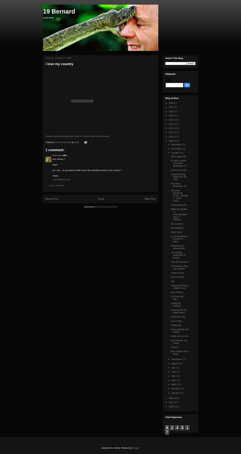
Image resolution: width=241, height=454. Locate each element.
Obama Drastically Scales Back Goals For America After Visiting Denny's (77, 136)
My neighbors (177, 228)
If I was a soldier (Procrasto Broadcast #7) (178, 163)
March (174, 384)
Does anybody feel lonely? (180, 330)
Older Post (150, 199)
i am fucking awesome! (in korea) (178, 255)
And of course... (178, 277)
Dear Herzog (177, 292)
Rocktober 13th (178, 316)
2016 (171, 111)
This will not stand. (179, 262)
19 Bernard (59, 11)
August (174, 363)
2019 (171, 103)
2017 (171, 107)
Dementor (57, 155)
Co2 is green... (178, 224)
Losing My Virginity (176, 304)
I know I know (177, 273)
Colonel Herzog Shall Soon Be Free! (179, 177)
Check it (175, 347)
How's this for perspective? (178, 247)
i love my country (179, 170)
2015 (171, 115)
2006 (171, 406)
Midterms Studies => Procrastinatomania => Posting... (179, 214)
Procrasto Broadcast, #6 (178, 184)
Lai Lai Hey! (176, 321)
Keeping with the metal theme (179, 311)
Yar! (173, 281)
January (175, 393)
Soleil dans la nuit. (179, 336)
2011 (171, 132)
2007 (171, 402)
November (176, 148)
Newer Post (51, 199)
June (173, 372)
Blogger (135, 448)
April (173, 380)
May (173, 376)
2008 (171, 398)
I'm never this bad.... (177, 297)
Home (101, 199)
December (176, 144)
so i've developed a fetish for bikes (179, 239)
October (175, 153)
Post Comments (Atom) (106, 207)
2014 (171, 120)
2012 (171, 128)
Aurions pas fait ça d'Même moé (179, 286)
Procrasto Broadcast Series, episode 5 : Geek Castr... (179, 195)
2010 (171, 136)
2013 (171, 124)
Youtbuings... (177, 325)
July (173, 367)
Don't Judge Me (178, 156)
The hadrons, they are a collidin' (179, 267)
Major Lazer (176, 232)
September (176, 359)
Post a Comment (56, 185)
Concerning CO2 (179, 205)
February (175, 388)
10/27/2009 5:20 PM (61, 180)
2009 (171, 141)
